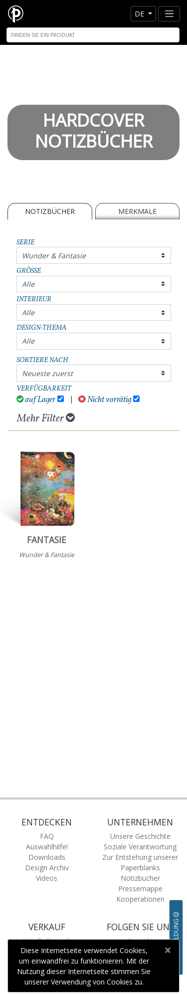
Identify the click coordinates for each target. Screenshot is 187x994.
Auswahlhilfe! (47, 846)
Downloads (46, 857)
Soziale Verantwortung (140, 846)
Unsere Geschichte (140, 836)
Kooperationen (140, 899)
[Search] (93, 34)
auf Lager (36, 399)
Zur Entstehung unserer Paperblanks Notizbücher (140, 867)
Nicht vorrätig (104, 399)
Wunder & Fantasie (54, 255)
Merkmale (137, 211)
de (140, 13)
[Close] (167, 950)
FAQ (47, 836)
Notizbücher (50, 211)
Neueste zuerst (47, 373)
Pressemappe (140, 888)
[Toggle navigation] (169, 13)
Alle (28, 284)
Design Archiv (47, 867)
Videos (46, 878)
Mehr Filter (46, 418)
